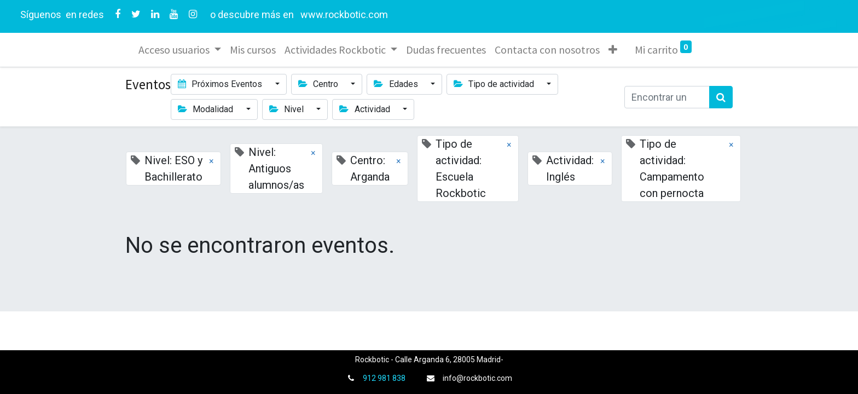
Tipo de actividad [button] (495, 84)
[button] (613, 49)
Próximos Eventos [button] (221, 84)
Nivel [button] (287, 109)
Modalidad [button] (206, 109)
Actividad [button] (365, 109)
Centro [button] (319, 84)
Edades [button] (397, 84)
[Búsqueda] (721, 97)
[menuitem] (252, 49)
